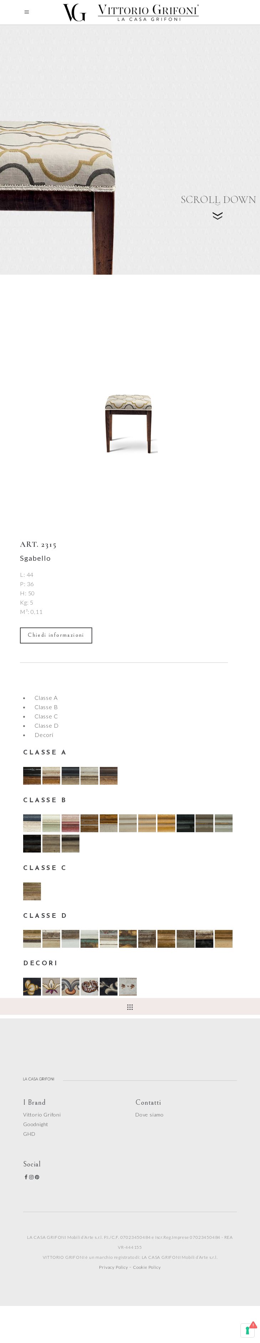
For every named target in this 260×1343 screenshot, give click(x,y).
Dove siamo (149, 1114)
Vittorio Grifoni (42, 1114)
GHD (29, 1134)
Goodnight (35, 1124)
